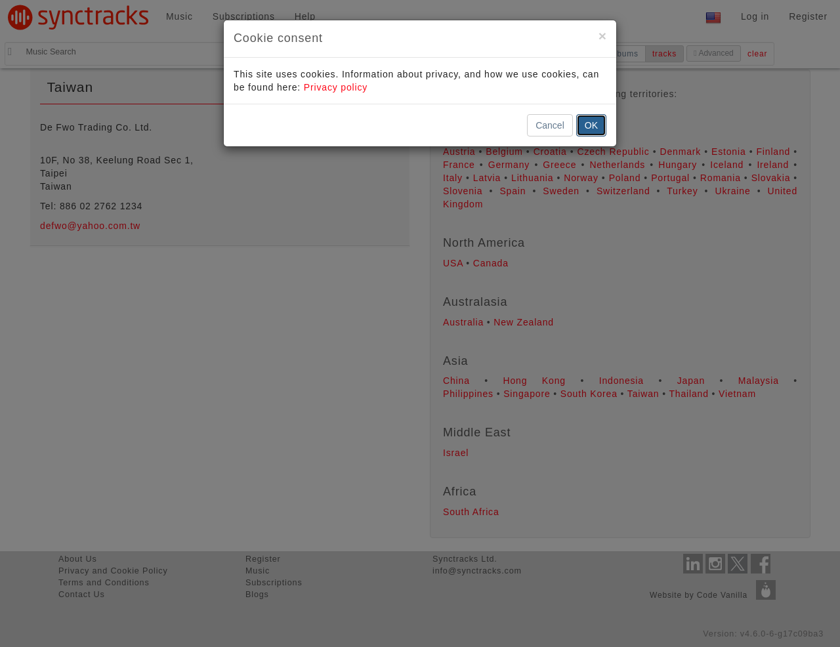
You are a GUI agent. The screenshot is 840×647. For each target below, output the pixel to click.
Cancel (550, 125)
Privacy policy (336, 87)
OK (591, 125)
